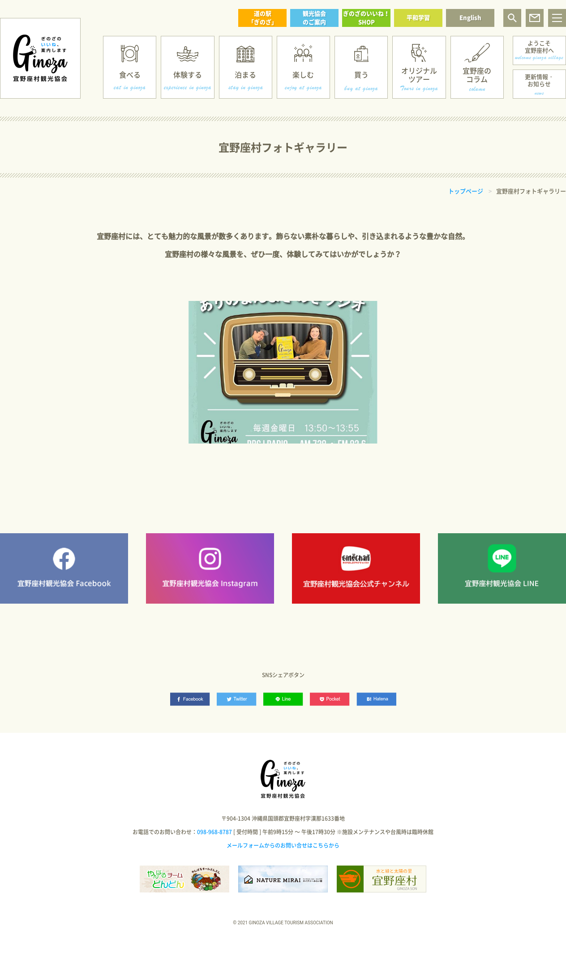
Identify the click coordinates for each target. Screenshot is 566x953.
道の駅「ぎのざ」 (262, 17)
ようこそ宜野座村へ (539, 46)
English (470, 17)
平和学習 (418, 17)
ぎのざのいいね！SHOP (366, 17)
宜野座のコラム (477, 74)
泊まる (245, 74)
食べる (130, 74)
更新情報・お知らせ (539, 80)
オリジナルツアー (419, 74)
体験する (187, 74)
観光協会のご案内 (314, 17)
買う (361, 74)
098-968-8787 (214, 832)
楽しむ (303, 74)
